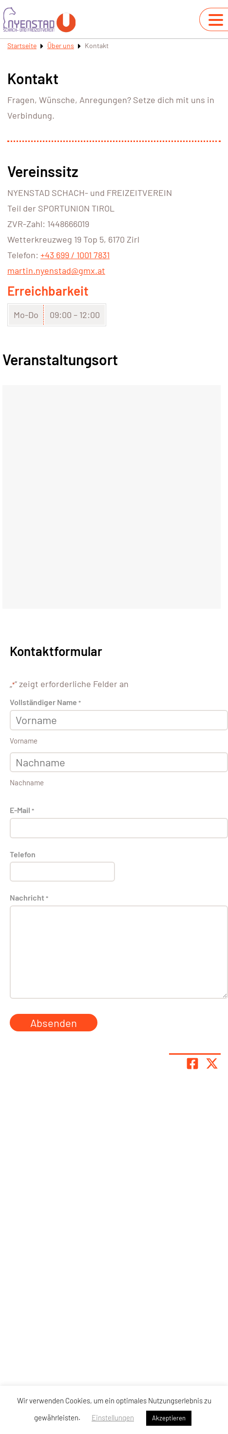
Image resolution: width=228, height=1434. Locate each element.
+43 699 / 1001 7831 (75, 254)
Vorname (24, 740)
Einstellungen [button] (113, 1417)
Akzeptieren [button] (169, 1418)
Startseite (22, 45)
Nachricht (29, 898)
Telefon (23, 854)
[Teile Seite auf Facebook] (192, 1063)
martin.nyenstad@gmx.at (56, 270)
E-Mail (22, 810)
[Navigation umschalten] (216, 20)
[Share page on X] (212, 1063)
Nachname (27, 782)
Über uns (60, 45)
